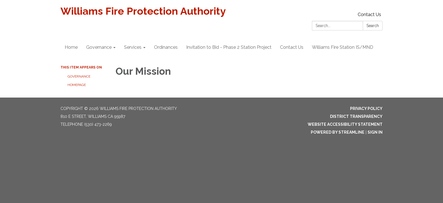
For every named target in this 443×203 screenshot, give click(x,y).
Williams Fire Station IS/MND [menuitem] (342, 47)
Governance (79, 76)
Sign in (375, 132)
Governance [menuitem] (99, 47)
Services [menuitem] (133, 47)
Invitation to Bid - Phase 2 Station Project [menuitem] (229, 47)
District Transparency (356, 116)
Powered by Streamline (337, 132)
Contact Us (369, 14)
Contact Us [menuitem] (291, 47)
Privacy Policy (366, 108)
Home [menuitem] (71, 47)
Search (372, 25)
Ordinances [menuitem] (166, 47)
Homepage (77, 85)
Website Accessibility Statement (345, 124)
